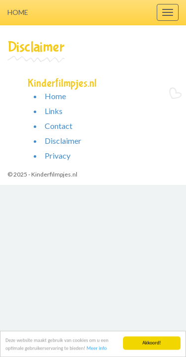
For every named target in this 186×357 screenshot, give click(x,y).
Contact (58, 125)
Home (17, 12)
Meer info (96, 348)
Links (53, 111)
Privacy (57, 155)
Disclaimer (63, 140)
